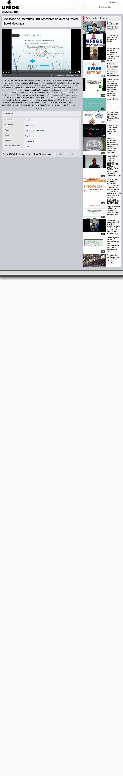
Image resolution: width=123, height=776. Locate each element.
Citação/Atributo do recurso (64, 154)
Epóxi (32, 131)
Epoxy (27, 131)
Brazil (27, 136)
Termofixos (39, 131)
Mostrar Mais (41, 109)
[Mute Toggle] (76, 72)
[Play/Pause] (4, 72)
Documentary (30, 126)
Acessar (113, 2)
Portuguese (29, 141)
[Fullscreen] (79, 72)
